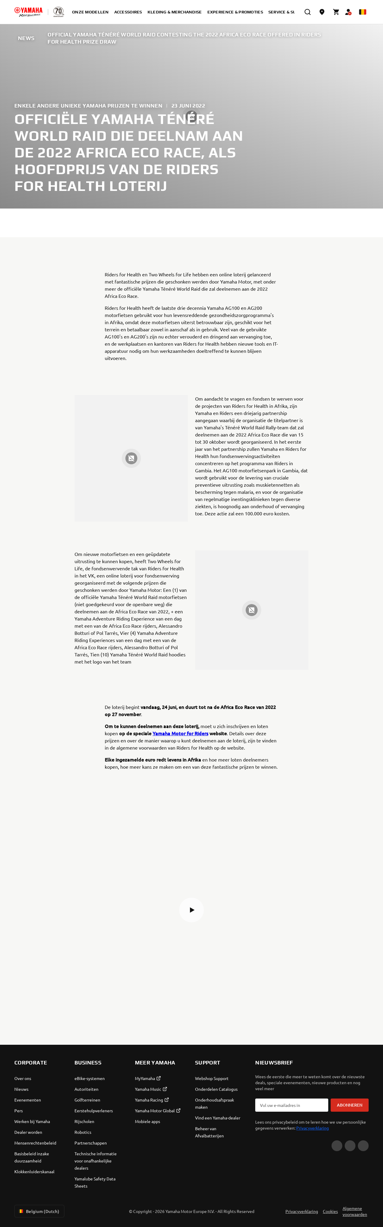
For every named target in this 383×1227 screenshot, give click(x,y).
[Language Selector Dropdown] (363, 12)
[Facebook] (350, 1145)
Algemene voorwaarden (355, 1211)
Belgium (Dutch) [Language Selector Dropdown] (38, 1211)
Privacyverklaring (312, 1128)
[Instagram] (363, 1145)
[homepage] (28, 12)
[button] (191, 910)
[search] (308, 12)
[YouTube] (337, 1145)
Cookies (330, 1211)
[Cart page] (336, 12)
